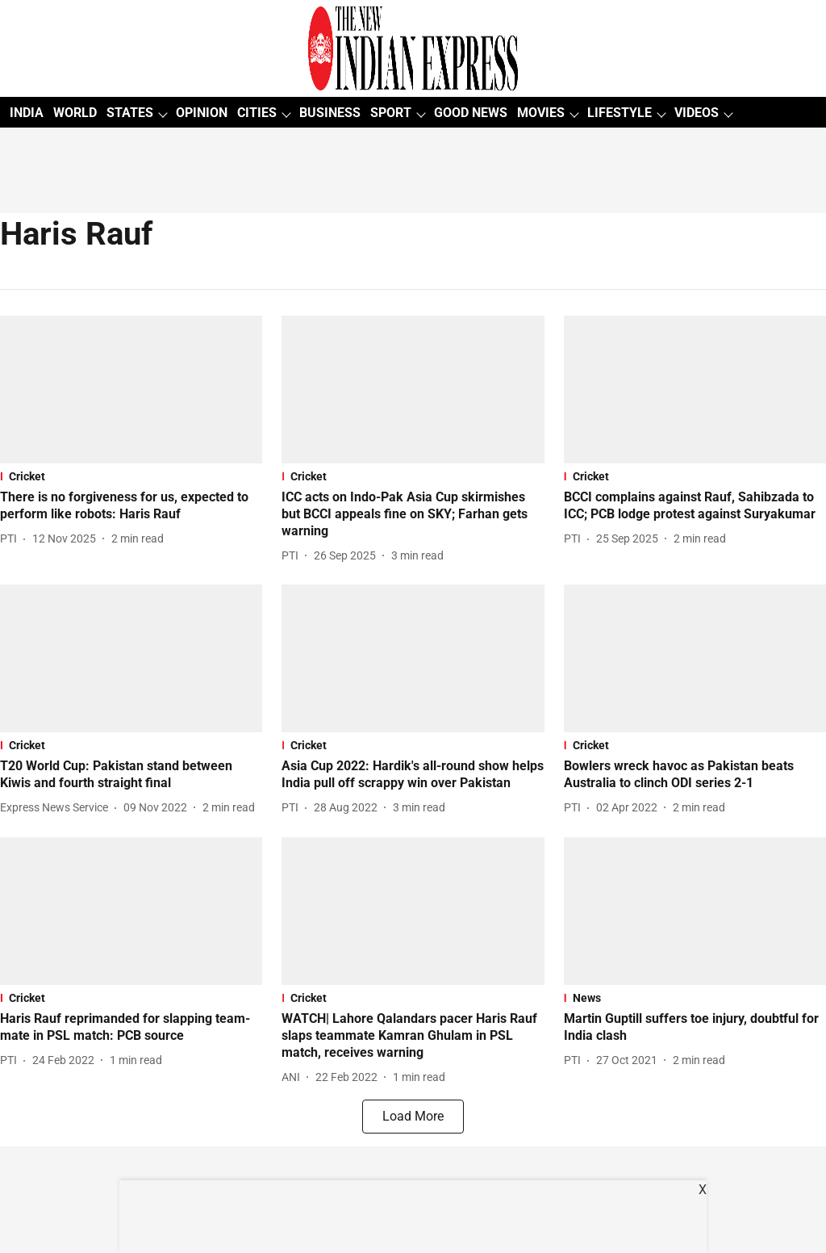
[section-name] (131, 476)
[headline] (131, 506)
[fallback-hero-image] (131, 389)
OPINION (201, 112)
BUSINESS (330, 112)
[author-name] (11, 538)
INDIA (27, 112)
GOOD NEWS (470, 112)
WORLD (75, 112)
